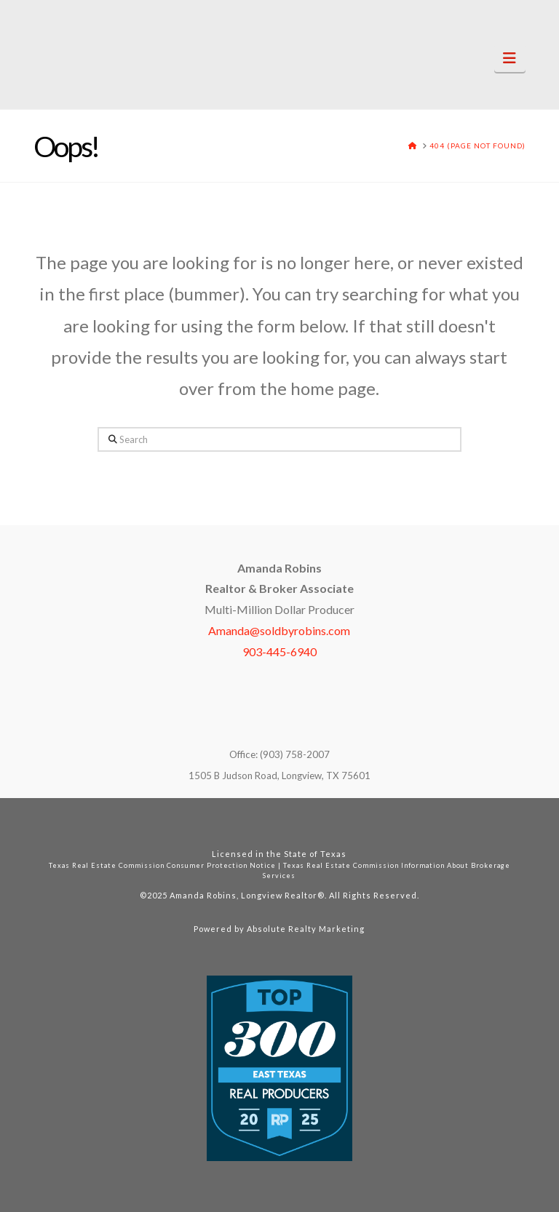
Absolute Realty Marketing (306, 928)
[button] (510, 58)
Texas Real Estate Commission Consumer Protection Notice (162, 865)
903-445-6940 (279, 651)
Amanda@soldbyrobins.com (279, 630)
